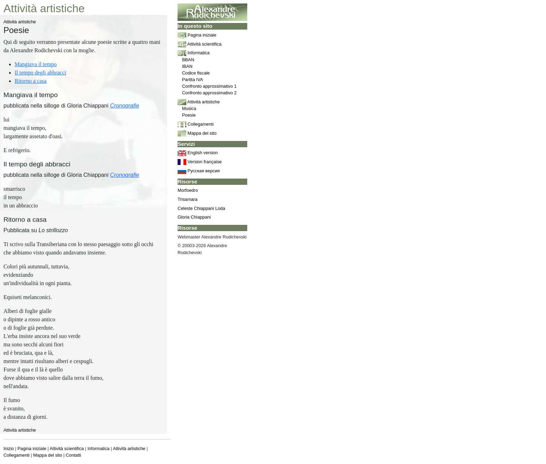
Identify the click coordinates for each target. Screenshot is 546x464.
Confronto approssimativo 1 (209, 86)
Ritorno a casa (31, 81)
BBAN (188, 59)
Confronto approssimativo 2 (209, 92)
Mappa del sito (47, 455)
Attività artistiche (19, 21)
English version (198, 152)
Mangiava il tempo (36, 64)
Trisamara (187, 199)
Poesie (189, 115)
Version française (200, 161)
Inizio (8, 448)
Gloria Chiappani (194, 217)
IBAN (187, 66)
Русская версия (199, 170)
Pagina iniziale (31, 448)
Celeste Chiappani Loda (201, 208)
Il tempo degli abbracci (40, 73)
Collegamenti (16, 455)
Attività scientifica (67, 448)
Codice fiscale (196, 73)
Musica (189, 108)
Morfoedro (188, 190)
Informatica (98, 448)
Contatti (73, 455)
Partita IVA (192, 79)
